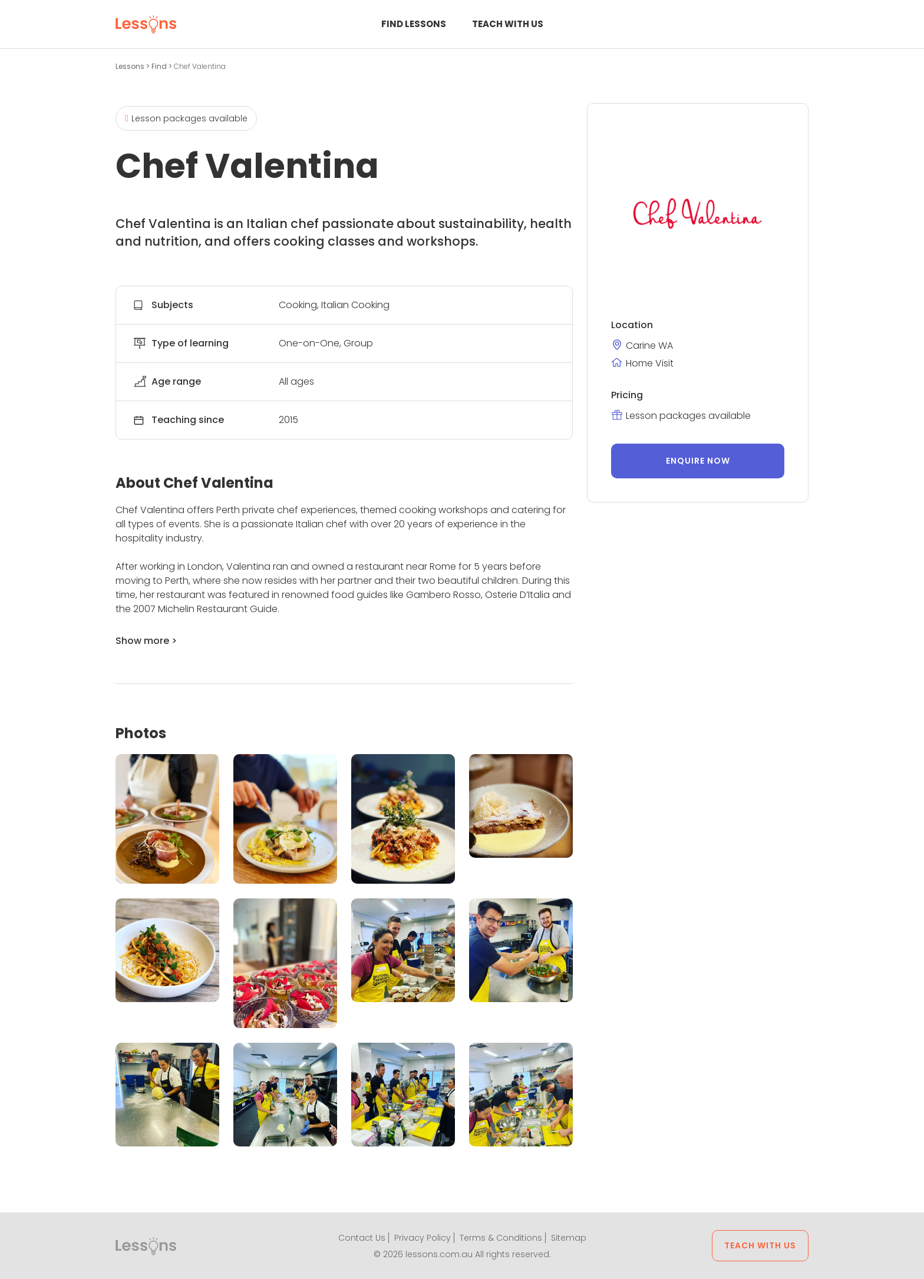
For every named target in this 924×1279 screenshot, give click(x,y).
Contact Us (361, 1238)
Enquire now (698, 461)
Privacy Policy (422, 1238)
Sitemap (568, 1238)
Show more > (146, 640)
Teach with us (507, 24)
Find (160, 66)
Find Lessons (413, 24)
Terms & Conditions (501, 1238)
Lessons (131, 66)
